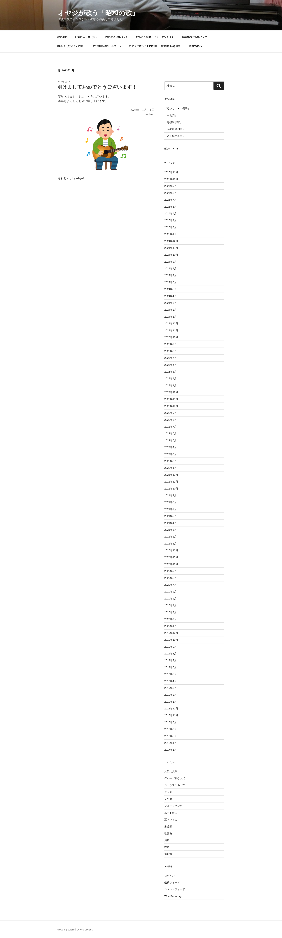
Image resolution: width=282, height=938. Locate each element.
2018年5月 (170, 736)
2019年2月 (170, 694)
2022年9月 (170, 412)
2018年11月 (171, 715)
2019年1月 (170, 701)
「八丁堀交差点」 (174, 135)
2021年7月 (170, 509)
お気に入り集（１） (86, 36)
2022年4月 (170, 447)
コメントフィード (174, 889)
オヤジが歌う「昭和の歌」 (98, 13)
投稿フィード (172, 882)
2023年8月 (170, 351)
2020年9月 (170, 570)
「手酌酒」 (170, 115)
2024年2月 (170, 309)
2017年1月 (170, 749)
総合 (166, 847)
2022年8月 (170, 419)
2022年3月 (170, 454)
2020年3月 (170, 612)
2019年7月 (170, 660)
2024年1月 (170, 316)
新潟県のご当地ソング (194, 36)
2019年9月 (170, 646)
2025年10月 (171, 179)
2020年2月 (170, 619)
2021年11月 (171, 481)
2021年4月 (170, 522)
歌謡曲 (168, 833)
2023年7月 (170, 357)
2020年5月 (170, 598)
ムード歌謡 (170, 812)
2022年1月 (170, 467)
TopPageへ (195, 46)
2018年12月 (171, 708)
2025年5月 (170, 213)
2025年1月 (170, 234)
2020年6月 (170, 591)
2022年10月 (171, 406)
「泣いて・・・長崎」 (177, 108)
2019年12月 (171, 632)
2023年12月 (171, 323)
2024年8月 (170, 268)
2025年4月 (170, 220)
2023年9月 (170, 344)
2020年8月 (170, 577)
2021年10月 (171, 488)
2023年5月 (170, 371)
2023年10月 (171, 337)
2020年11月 (171, 557)
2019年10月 (171, 639)
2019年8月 (170, 653)
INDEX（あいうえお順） (71, 46)
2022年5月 (170, 440)
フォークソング (173, 805)
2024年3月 (170, 302)
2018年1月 (170, 742)
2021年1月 (170, 543)
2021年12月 (171, 474)
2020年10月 (171, 564)
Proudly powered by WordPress (75, 929)
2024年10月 (171, 254)
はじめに (62, 36)
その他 (168, 799)
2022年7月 (170, 426)
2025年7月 (170, 199)
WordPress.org (172, 896)
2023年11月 (171, 330)
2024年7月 (170, 275)
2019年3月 (170, 687)
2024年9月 (170, 261)
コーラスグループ (174, 785)
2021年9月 (170, 495)
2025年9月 (170, 185)
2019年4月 (170, 681)
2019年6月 (170, 667)
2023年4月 (170, 378)
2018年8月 (170, 722)
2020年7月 (170, 584)
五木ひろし (170, 819)
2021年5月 (170, 516)
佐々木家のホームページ (107, 46)
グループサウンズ (174, 778)
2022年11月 (171, 399)
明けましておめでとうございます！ (97, 87)
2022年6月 (170, 433)
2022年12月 (171, 392)
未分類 (168, 826)
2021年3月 (170, 529)
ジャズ (168, 792)
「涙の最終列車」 (174, 129)
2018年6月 (170, 729)
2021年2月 (170, 536)
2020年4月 (170, 605)
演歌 (166, 840)
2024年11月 (171, 247)
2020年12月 (171, 550)
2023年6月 (170, 364)
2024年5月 (170, 289)
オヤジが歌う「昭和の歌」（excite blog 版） (155, 46)
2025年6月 (170, 206)
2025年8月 (170, 192)
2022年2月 (170, 461)
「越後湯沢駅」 (173, 122)
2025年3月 (170, 227)
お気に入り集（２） (116, 36)
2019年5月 (170, 674)
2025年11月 (171, 172)
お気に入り (170, 771)
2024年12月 (171, 241)
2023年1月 (170, 385)
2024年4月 (170, 296)
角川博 (168, 853)
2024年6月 (170, 282)
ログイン (169, 875)
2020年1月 (170, 625)
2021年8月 (170, 502)
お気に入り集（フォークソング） (155, 36)
